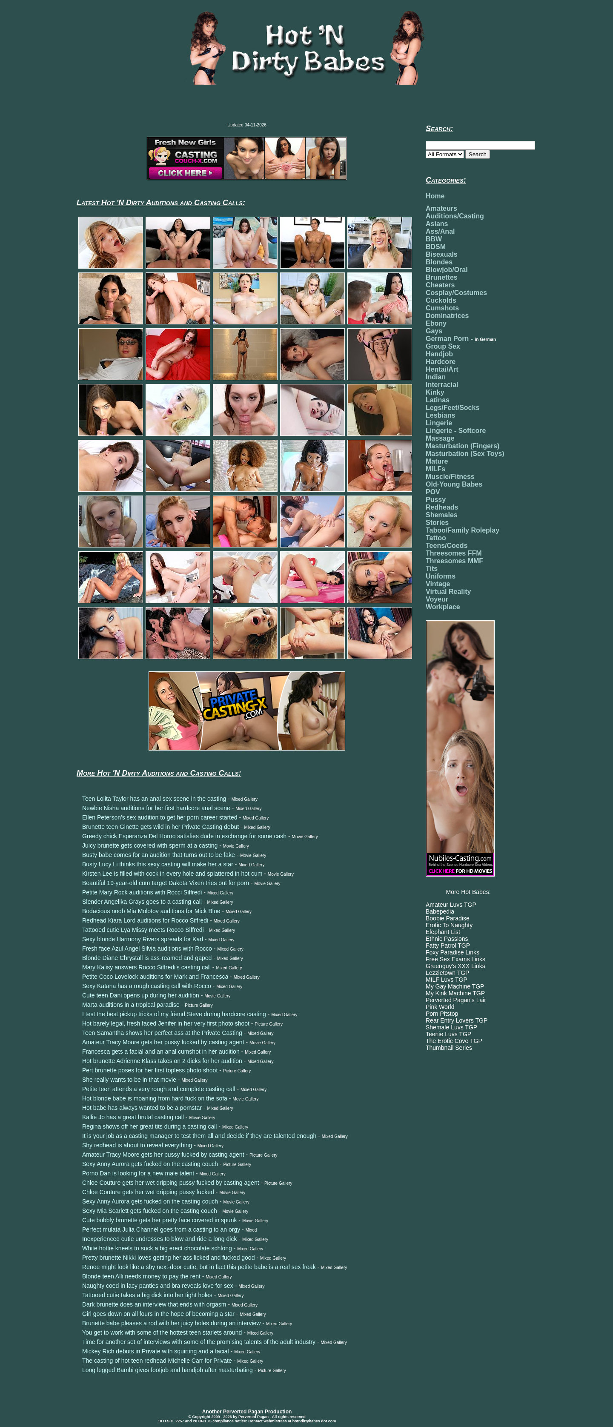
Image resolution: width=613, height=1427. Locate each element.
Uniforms (440, 576)
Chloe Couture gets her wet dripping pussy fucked (148, 1192)
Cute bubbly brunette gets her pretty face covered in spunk (159, 1220)
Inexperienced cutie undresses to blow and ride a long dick (159, 1238)
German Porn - (461, 338)
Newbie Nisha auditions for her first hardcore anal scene (156, 808)
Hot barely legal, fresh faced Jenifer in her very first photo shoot (165, 1023)
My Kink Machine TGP (455, 993)
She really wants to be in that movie (129, 1079)
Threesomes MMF (454, 560)
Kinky (435, 392)
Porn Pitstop (442, 1013)
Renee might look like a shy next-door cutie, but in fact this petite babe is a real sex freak (199, 1267)
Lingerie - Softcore (456, 430)
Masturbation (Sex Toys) (465, 453)
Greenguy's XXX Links (455, 966)
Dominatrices (447, 315)
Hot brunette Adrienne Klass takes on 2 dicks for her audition (162, 1060)
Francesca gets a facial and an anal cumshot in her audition (161, 1051)
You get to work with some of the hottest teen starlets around (162, 1332)
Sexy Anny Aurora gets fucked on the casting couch (150, 1164)
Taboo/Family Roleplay (462, 530)
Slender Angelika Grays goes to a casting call (142, 901)
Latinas (438, 400)
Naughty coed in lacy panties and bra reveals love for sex (157, 1285)
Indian (436, 377)
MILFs (435, 469)
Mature (437, 461)
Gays (434, 331)
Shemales (442, 515)
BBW (434, 239)
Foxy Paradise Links (452, 952)
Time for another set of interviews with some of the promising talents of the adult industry (198, 1341)
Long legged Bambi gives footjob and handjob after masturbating (167, 1370)
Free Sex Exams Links (455, 959)
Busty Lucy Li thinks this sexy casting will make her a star (157, 864)
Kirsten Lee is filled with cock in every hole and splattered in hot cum (172, 873)
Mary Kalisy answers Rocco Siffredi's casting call (146, 967)
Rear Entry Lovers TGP (456, 1020)
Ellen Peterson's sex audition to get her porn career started (160, 817)
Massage (440, 438)
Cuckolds (441, 300)
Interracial (442, 384)
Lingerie (439, 423)
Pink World (440, 1006)
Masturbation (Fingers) (462, 446)
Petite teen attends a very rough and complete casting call (158, 1089)
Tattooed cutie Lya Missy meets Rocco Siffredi (143, 929)
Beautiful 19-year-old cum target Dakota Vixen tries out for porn (165, 883)
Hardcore (440, 361)
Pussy (436, 499)
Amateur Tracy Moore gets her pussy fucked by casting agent (163, 1042)
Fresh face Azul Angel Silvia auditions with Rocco (147, 948)
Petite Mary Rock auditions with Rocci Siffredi (142, 892)
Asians (437, 223)
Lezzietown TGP (447, 972)
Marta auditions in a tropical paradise (131, 1004)
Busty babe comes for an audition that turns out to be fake (158, 854)
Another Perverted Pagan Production (247, 1412)
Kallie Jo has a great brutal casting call (133, 1117)
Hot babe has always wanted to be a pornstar (142, 1107)
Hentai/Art (442, 369)
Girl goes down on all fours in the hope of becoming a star (158, 1313)
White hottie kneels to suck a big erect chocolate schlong (157, 1248)
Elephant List (443, 931)
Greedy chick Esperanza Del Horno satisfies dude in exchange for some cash (184, 836)
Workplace (443, 606)
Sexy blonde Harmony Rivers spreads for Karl (142, 939)
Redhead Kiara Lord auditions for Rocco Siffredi (145, 920)
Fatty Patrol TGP (448, 945)
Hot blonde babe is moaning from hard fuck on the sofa (154, 1098)
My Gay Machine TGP (455, 986)
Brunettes (442, 277)
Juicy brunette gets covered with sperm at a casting (150, 845)
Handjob (439, 354)
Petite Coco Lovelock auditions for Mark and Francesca (155, 976)
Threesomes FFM (454, 553)
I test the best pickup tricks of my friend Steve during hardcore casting (174, 1014)
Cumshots (442, 308)
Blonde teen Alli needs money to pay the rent (141, 1276)
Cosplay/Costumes (456, 292)
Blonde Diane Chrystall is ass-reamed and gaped (147, 957)
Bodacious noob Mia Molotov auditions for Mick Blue (151, 911)
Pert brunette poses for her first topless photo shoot (150, 1070)
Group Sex (443, 346)
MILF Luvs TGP (446, 979)
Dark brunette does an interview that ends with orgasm (154, 1304)
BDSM (436, 246)
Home (435, 196)
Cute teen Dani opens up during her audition (140, 995)
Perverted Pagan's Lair (456, 1000)
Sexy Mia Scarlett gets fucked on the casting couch (149, 1210)
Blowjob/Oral (447, 269)
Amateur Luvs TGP (451, 904)
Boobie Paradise (448, 918)
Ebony (436, 323)
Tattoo (436, 538)
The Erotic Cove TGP (454, 1040)
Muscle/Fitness (450, 476)
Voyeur (437, 599)
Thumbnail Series (449, 1047)
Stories (437, 522)
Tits (432, 568)
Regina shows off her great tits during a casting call (149, 1126)
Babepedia (440, 911)
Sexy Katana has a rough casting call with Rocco (146, 986)
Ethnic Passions (447, 938)
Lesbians (440, 415)
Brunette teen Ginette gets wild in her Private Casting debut (160, 826)
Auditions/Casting (455, 216)
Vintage (438, 583)
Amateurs (441, 208)
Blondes (439, 262)
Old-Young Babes (454, 484)
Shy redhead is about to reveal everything (137, 1145)
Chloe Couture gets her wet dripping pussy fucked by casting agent (170, 1182)
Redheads (442, 507)
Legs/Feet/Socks (452, 407)
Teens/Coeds (446, 545)
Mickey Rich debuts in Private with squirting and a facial (155, 1351)
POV (433, 492)
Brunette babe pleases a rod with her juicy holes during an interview (171, 1323)
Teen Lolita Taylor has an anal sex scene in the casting (154, 798)
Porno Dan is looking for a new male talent (138, 1173)
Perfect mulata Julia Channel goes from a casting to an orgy (161, 1229)
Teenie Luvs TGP (448, 1034)
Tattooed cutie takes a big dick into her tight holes (147, 1295)
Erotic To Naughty (449, 925)
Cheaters (440, 285)
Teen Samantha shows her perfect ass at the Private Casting (162, 1032)
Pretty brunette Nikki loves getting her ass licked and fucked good (168, 1257)
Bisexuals (442, 254)
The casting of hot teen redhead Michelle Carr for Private (157, 1360)
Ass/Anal (440, 231)
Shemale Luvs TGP (451, 1027)
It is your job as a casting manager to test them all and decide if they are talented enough (199, 1135)
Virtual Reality (448, 591)
